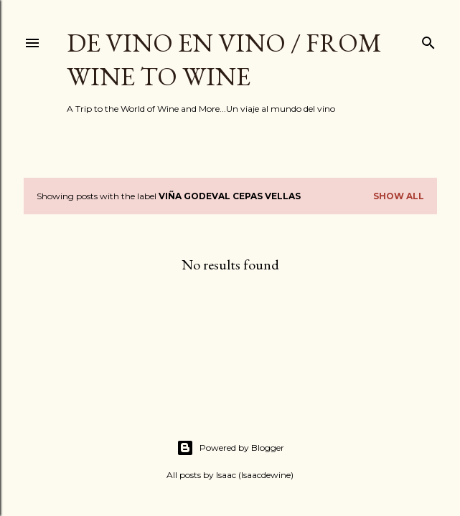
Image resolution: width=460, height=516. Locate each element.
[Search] (428, 40)
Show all (398, 196)
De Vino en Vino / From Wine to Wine (224, 59)
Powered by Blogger (230, 448)
